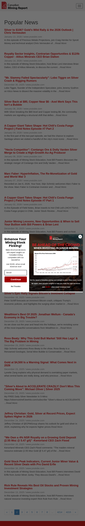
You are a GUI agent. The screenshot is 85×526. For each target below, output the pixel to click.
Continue (15, 279)
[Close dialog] (80, 236)
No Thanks (15, 286)
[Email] (15, 272)
